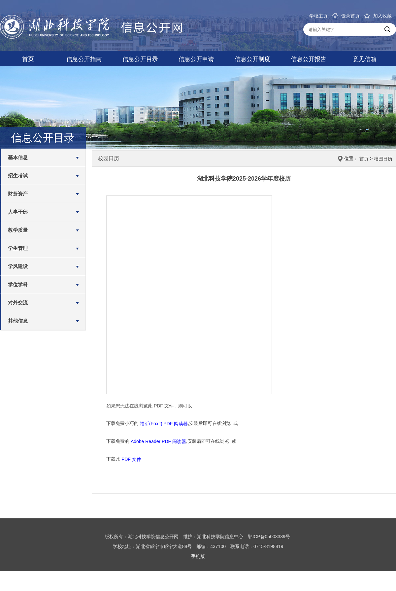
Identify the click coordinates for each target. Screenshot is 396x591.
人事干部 (18, 212)
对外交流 (18, 302)
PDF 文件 (131, 459)
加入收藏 (378, 15)
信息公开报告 (308, 59)
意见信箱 (365, 59)
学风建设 (18, 266)
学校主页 (318, 15)
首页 (28, 59)
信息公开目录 (140, 59)
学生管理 (18, 248)
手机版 (198, 556)
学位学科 (18, 284)
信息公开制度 (252, 59)
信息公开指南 (84, 59)
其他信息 (18, 321)
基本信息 (18, 157)
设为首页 (346, 15)
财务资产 (18, 193)
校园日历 (383, 158)
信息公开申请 (196, 59)
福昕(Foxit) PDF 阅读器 (164, 423)
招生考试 (18, 175)
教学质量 (18, 230)
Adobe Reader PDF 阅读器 (158, 441)
